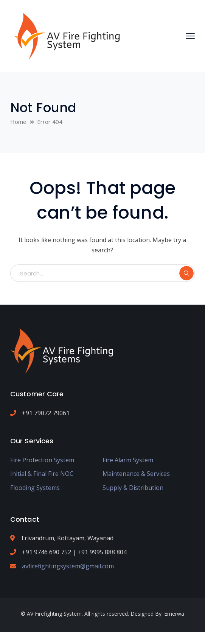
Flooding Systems (35, 487)
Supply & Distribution (132, 487)
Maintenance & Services (136, 473)
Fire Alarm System (127, 460)
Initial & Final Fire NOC (41, 473)
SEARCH (186, 273)
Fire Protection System (42, 460)
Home (18, 121)
